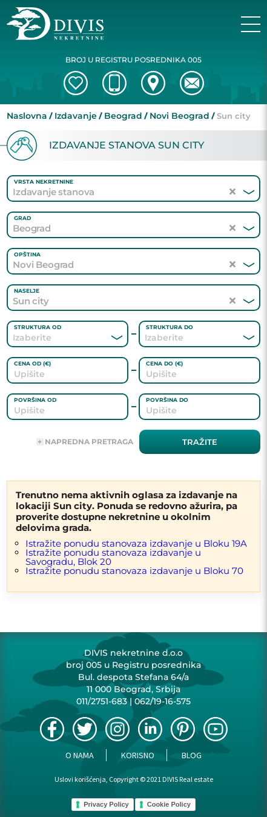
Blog (192, 755)
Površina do (167, 399)
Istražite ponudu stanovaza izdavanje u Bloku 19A (136, 543)
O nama (79, 755)
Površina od (35, 399)
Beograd (123, 115)
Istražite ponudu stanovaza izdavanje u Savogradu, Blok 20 (113, 557)
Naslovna (27, 115)
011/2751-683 (101, 701)
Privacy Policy (106, 804)
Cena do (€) (164, 363)
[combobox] (51, 337)
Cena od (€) (32, 363)
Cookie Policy (169, 804)
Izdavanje (75, 115)
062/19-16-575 (162, 701)
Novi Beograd (179, 115)
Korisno (137, 755)
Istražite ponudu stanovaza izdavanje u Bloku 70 (134, 570)
